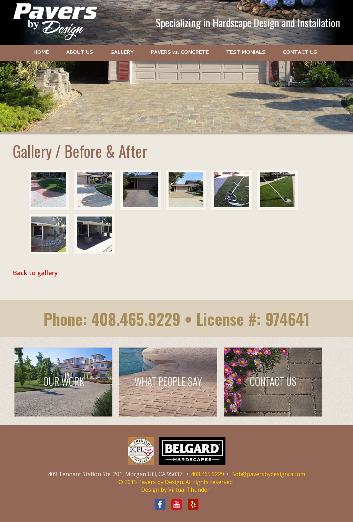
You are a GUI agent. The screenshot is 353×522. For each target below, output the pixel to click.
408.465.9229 (135, 318)
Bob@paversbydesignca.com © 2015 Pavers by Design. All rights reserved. (211, 478)
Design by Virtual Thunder (175, 489)
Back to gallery (35, 273)
